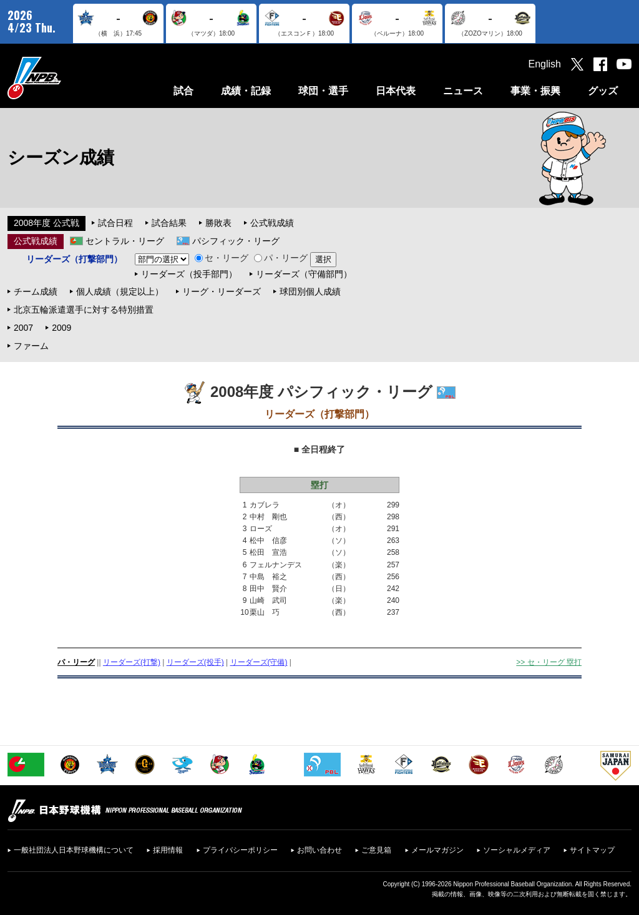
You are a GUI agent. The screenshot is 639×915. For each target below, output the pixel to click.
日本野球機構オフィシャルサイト (65, 77)
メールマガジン (437, 850)
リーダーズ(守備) (259, 662)
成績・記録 (246, 91)
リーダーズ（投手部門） (189, 274)
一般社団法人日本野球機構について (74, 850)
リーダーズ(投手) (195, 662)
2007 (23, 328)
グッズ (603, 91)
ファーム (31, 346)
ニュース (463, 91)
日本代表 (396, 91)
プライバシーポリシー (240, 850)
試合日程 (115, 223)
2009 (61, 328)
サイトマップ (592, 850)
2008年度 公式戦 (46, 223)
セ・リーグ (221, 258)
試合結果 (169, 223)
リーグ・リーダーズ (221, 291)
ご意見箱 (376, 850)
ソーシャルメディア (516, 850)
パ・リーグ (281, 258)
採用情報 (168, 850)
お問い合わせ (319, 850)
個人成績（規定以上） (119, 291)
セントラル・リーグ (124, 241)
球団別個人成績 (310, 291)
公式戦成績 (272, 223)
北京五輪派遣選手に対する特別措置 (84, 310)
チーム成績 (35, 291)
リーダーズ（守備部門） (304, 274)
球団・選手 (323, 91)
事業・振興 (535, 91)
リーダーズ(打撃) (131, 662)
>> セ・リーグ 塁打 (549, 662)
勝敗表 (218, 223)
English (545, 64)
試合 (183, 91)
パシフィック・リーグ (236, 241)
